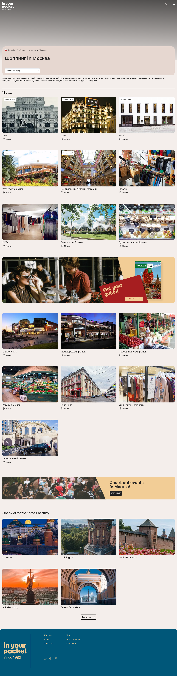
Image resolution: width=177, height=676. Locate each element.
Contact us (72, 643)
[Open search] (166, 4)
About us (48, 635)
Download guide (134, 299)
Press (69, 635)
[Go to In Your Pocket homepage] (8, 6)
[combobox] (22, 70)
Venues (32, 50)
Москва (22, 50)
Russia (11, 50)
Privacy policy (73, 639)
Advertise (48, 643)
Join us (47, 639)
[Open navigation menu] (173, 3)
